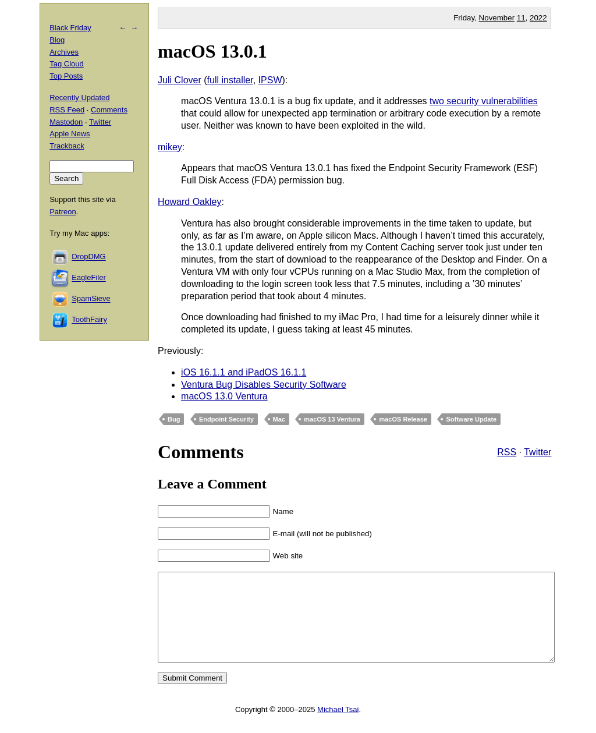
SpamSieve (91, 299)
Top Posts (66, 76)
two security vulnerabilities (484, 101)
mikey (170, 147)
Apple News (69, 133)
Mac (279, 419)
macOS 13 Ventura (332, 419)
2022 (538, 17)
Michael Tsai (338, 727)
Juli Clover (179, 80)
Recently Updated (79, 97)
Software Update (471, 419)
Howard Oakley (189, 202)
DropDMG (89, 257)
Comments (109, 109)
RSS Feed (66, 109)
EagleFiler (89, 278)
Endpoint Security (226, 419)
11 (521, 17)
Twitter (537, 452)
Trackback (66, 145)
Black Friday (70, 27)
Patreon (62, 211)
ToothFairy (89, 320)
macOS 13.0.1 (212, 51)
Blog (57, 40)
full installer (230, 80)
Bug (174, 419)
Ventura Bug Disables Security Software (263, 384)
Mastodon (66, 122)
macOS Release (403, 419)
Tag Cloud (66, 63)
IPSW (270, 80)
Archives (64, 52)
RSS (506, 452)
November (497, 17)
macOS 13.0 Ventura (224, 396)
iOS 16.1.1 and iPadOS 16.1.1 (243, 372)
